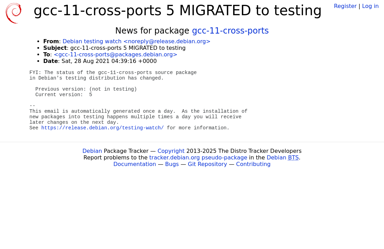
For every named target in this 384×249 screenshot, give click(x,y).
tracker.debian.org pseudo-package (198, 157)
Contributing (253, 164)
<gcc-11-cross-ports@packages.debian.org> (115, 54)
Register (345, 6)
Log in (370, 6)
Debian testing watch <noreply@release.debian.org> (137, 41)
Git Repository (207, 164)
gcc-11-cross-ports (230, 31)
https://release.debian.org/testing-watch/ (103, 128)
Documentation (134, 164)
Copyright (170, 151)
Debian (92, 151)
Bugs (172, 164)
